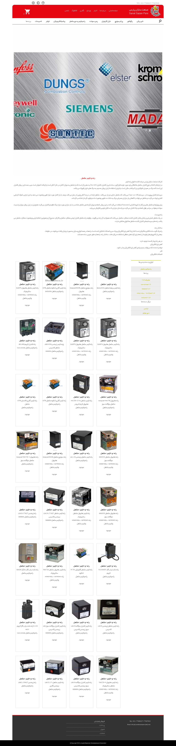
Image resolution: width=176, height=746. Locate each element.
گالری (82, 10)
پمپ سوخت (93, 21)
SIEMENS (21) (146, 288)
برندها (28, 21)
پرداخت (102, 725)
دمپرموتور (145, 313)
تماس (67, 10)
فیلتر (48, 21)
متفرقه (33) (146, 280)
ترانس (146, 308)
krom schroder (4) (146, 284)
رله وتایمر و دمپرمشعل (77, 21)
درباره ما (103, 10)
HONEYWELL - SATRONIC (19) (146, 293)
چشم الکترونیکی (59, 21)
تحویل (102, 729)
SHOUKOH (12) (145, 297)
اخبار (95, 10)
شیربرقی (140, 21)
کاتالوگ (74, 10)
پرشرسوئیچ (119, 21)
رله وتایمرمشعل (146, 269)
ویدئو (89, 10)
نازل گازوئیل (106, 21)
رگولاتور (130, 21)
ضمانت (102, 733)
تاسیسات (38, 21)
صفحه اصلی (113, 10)
